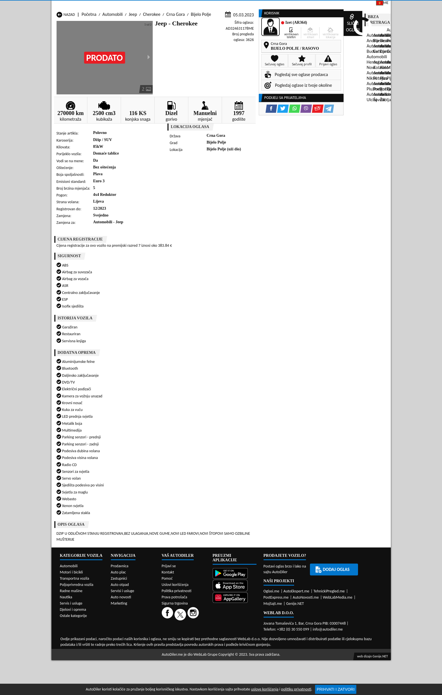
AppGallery (260, 6)
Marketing (293, 6)
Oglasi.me (271, 555)
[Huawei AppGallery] (234, 562)
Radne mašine (71, 555)
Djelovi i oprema (73, 573)
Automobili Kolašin (135, 459)
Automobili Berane (196, 448)
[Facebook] (168, 578)
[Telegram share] (271, 180)
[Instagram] (193, 578)
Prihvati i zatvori (336, 689)
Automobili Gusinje (257, 454)
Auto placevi (159, 43)
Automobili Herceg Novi (78, 459)
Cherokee (151, 54)
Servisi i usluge (277, 43)
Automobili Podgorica (137, 470)
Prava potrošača (174, 561)
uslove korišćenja (265, 689)
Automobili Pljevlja (257, 464)
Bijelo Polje (201, 54)
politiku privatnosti (296, 689)
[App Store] (234, 550)
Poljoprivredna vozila (76, 548)
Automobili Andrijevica (77, 448)
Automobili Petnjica (136, 464)
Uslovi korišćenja (175, 548)
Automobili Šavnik (134, 475)
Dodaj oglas (372, 43)
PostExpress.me (276, 561)
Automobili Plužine (74, 470)
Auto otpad (120, 548)
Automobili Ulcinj (72, 475)
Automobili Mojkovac (259, 459)
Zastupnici (197, 43)
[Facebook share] (213, 180)
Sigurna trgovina (175, 567)
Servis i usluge (71, 567)
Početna (88, 54)
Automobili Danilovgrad (200, 454)
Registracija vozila (326, 43)
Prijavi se (351, 5)
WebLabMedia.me (337, 561)
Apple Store (225, 5)
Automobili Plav (193, 464)
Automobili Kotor (194, 459)
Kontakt (322, 5)
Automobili (112, 54)
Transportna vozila (74, 542)
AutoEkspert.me (296, 555)
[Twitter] (180, 578)
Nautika (66, 561)
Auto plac (118, 536)
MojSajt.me (273, 567)
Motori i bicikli (71, 536)
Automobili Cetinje (135, 454)
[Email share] (260, 180)
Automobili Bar (131, 448)
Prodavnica (120, 530)
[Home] (56, 43)
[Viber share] (248, 180)
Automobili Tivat (255, 470)
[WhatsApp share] (237, 180)
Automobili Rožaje (195, 470)
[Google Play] (234, 538)
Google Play (189, 5)
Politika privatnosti (176, 555)
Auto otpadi (234, 43)
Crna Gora (175, 54)
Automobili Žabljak (196, 475)
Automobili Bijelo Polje (260, 448)
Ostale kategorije (73, 579)
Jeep (133, 54)
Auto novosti (121, 561)
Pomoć (167, 542)
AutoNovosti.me (306, 561)
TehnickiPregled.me (329, 555)
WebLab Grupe (205, 618)
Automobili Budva (73, 454)
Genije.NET (295, 567)
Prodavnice (120, 43)
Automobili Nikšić (73, 464)
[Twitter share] (225, 180)
